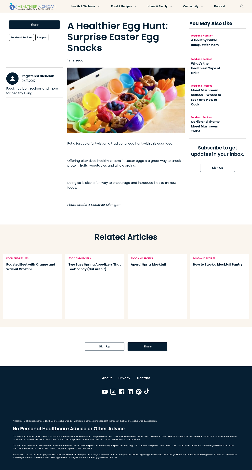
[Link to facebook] (121, 392)
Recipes (42, 37)
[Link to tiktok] (147, 392)
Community (193, 6)
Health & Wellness (86, 6)
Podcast (219, 6)
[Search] (242, 6)
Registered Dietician (38, 76)
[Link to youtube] (104, 392)
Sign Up (217, 168)
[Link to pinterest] (138, 392)
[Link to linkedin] (130, 392)
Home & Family (160, 6)
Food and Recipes (21, 37)
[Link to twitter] (113, 392)
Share (34, 24)
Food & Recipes (123, 6)
